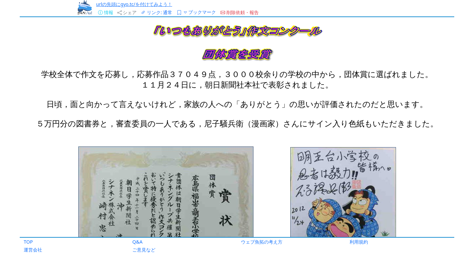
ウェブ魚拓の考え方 (261, 242)
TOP (28, 242)
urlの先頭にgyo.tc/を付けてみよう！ (134, 4)
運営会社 (33, 250)
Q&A (137, 242)
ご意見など (143, 250)
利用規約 (359, 242)
